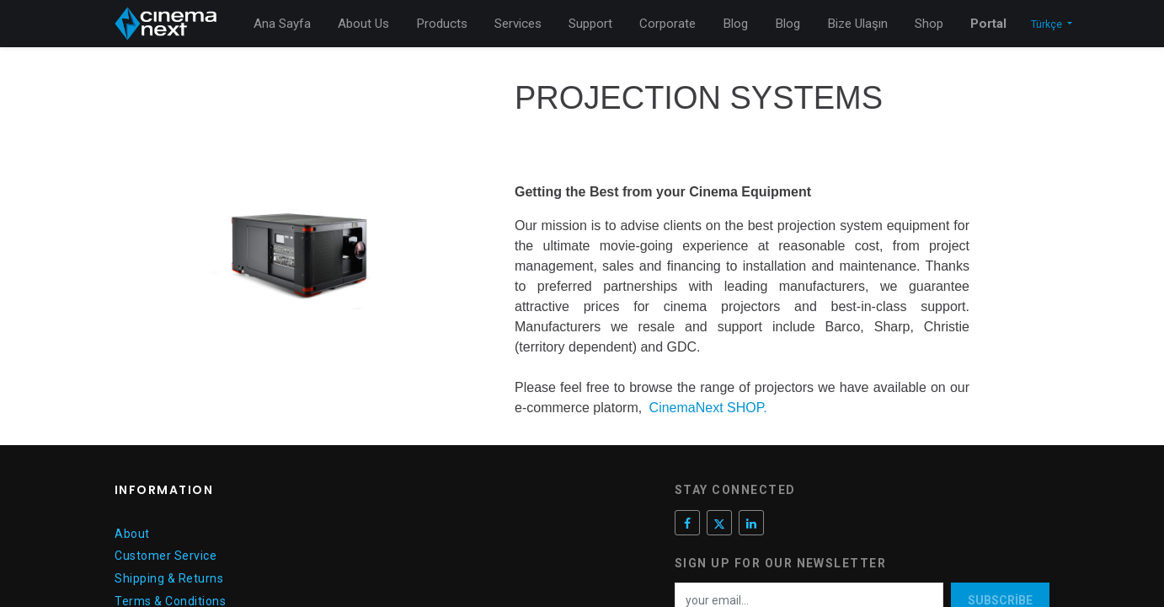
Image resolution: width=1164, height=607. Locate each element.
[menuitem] (282, 24)
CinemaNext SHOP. (708, 407)
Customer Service (165, 555)
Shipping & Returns (169, 578)
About (132, 533)
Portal (988, 23)
